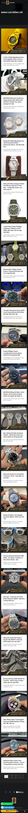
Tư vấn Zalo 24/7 (8, 807)
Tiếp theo (20, 776)
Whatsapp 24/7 (8, 803)
